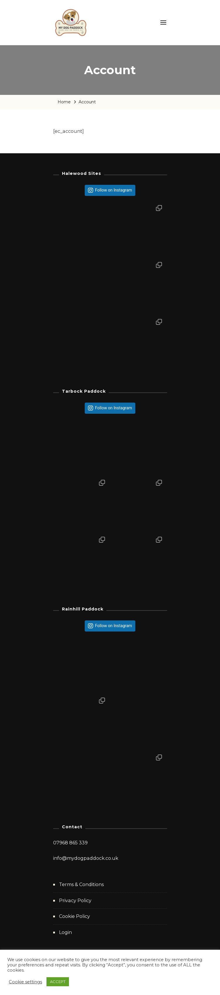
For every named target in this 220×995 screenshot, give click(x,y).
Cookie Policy (74, 916)
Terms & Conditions (81, 884)
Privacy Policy (75, 900)
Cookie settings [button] (25, 981)
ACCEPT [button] (57, 981)
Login (65, 932)
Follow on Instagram (113, 190)
